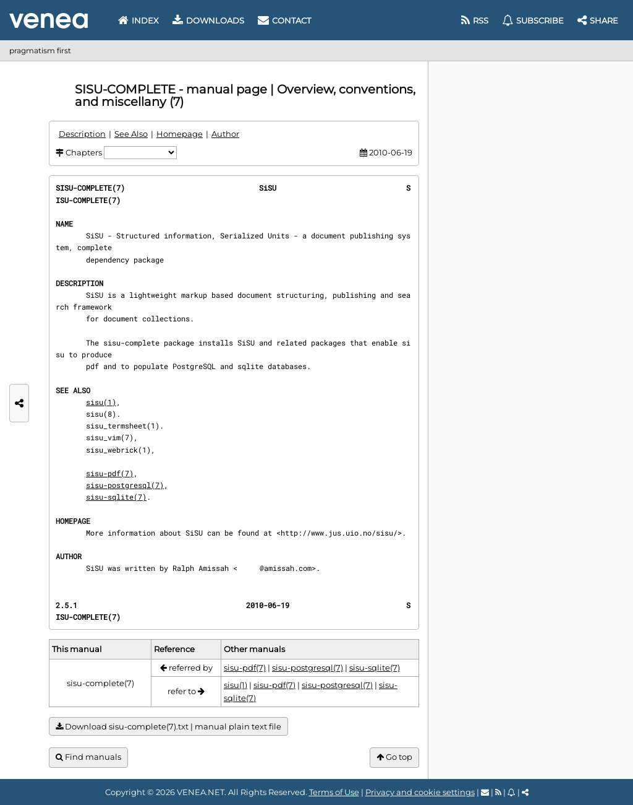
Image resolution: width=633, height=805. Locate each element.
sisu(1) (101, 402)
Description (82, 134)
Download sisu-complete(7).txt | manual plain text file (168, 727)
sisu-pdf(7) (110, 473)
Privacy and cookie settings (420, 792)
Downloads (208, 20)
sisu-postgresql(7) (125, 485)
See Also (131, 134)
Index (138, 20)
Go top (394, 757)
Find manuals (88, 757)
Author (225, 134)
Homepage (179, 134)
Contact (284, 20)
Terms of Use (334, 792)
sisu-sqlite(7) (116, 497)
